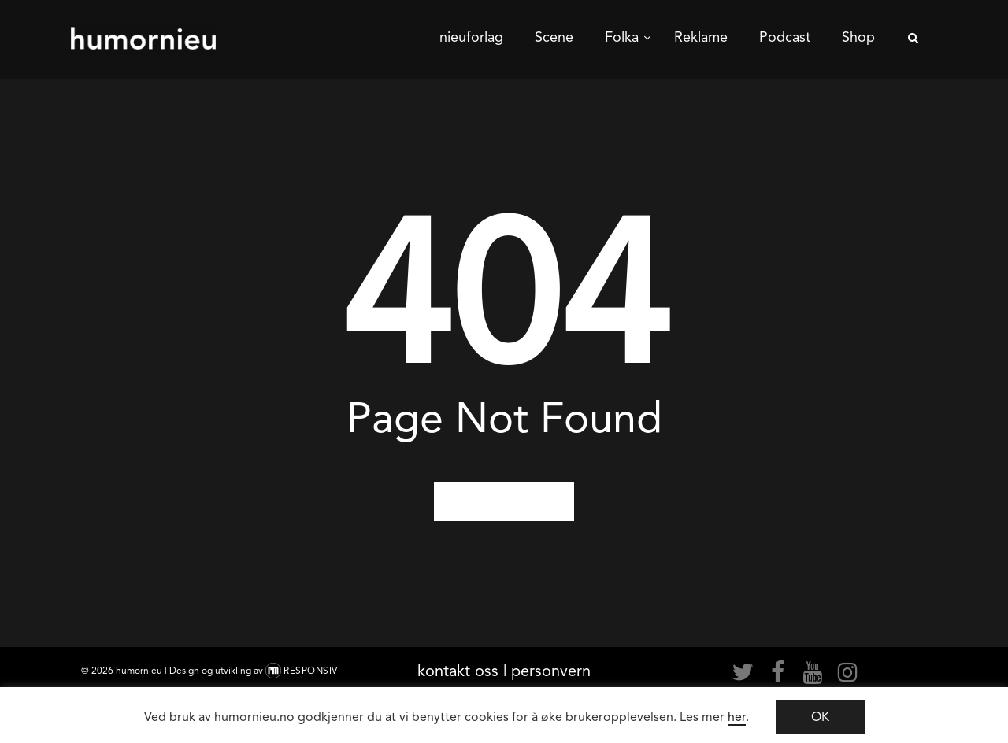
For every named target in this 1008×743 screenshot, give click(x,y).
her (737, 716)
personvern (551, 670)
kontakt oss (457, 670)
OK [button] (820, 716)
